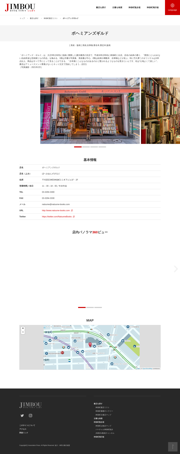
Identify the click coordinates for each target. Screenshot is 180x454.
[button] (78, 146)
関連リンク (23, 433)
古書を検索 (117, 7)
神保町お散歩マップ (103, 426)
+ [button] (23, 328)
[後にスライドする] (176, 269)
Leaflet (138, 368)
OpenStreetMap (147, 368)
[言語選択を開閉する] (172, 7)
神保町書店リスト (103, 407)
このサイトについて (27, 425)
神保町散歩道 (134, 7)
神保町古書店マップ (103, 415)
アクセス (22, 429)
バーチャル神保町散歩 (104, 429)
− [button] (23, 332)
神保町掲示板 (153, 7)
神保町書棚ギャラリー (104, 411)
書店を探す (101, 7)
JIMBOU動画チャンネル (105, 433)
